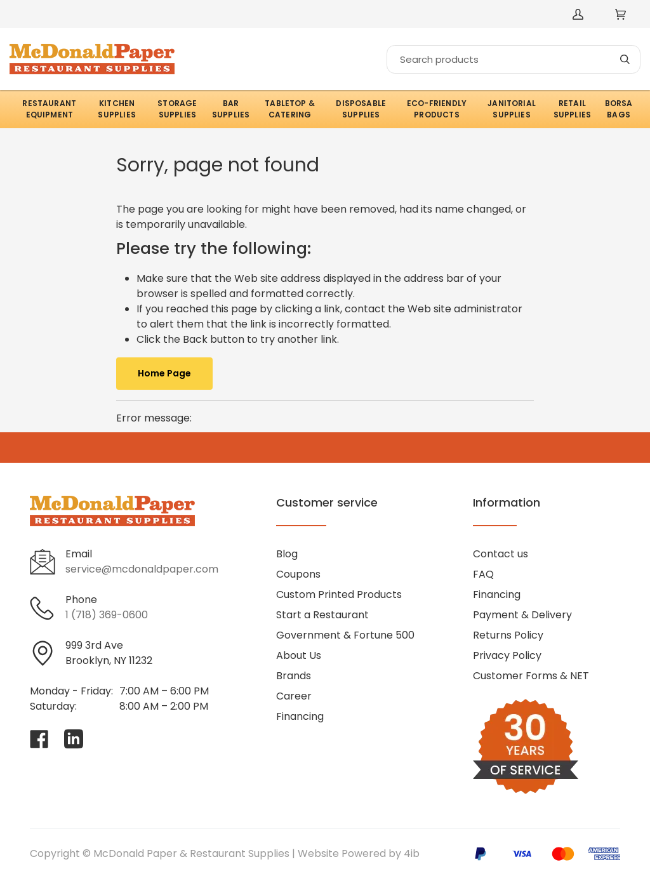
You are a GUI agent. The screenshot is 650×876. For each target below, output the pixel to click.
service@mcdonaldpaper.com (141, 569)
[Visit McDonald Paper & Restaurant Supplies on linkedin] (73, 738)
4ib (412, 853)
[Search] (513, 59)
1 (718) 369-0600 (106, 614)
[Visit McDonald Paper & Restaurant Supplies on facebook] (39, 738)
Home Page (164, 373)
